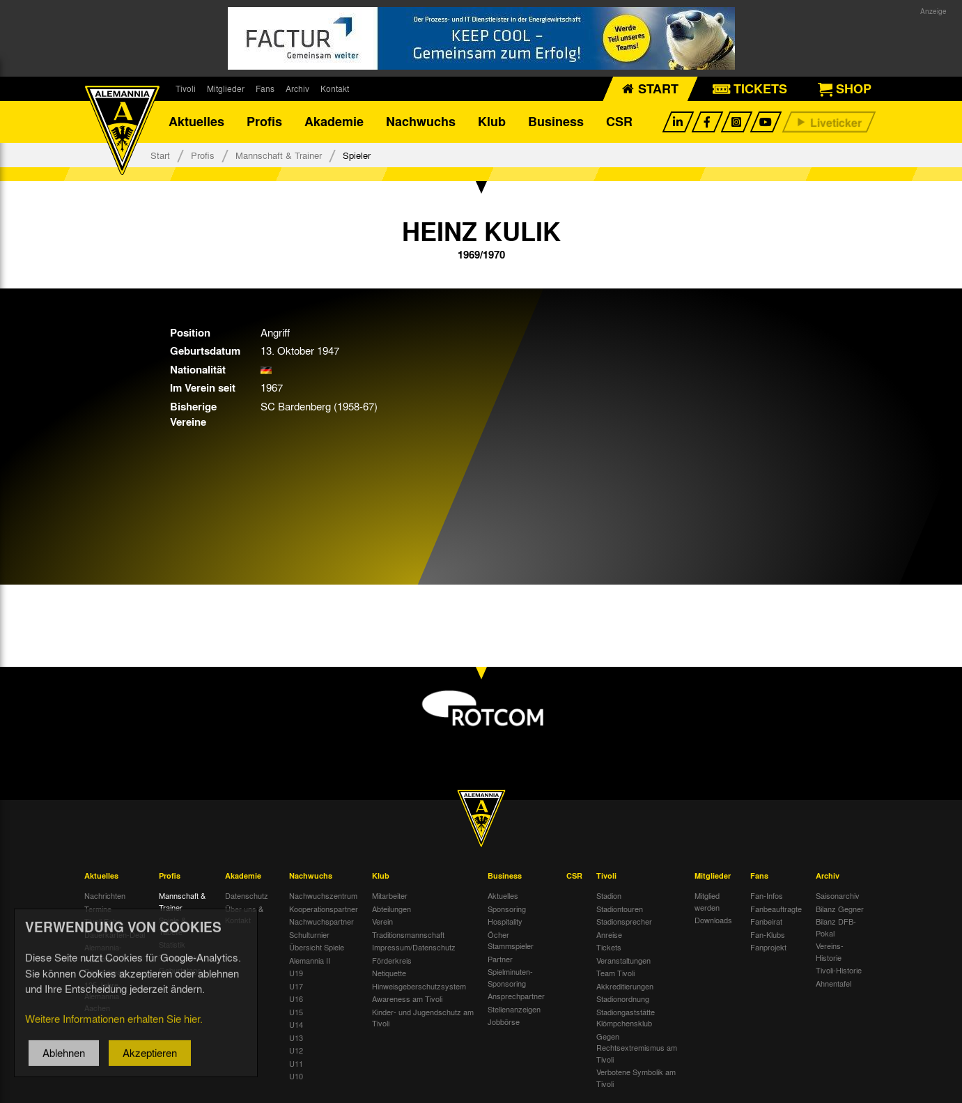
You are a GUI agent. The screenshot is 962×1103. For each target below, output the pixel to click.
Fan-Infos (766, 896)
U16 (296, 999)
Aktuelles (196, 122)
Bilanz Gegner (840, 908)
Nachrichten (104, 896)
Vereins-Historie (830, 952)
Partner (500, 958)
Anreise (609, 934)
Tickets (608, 947)
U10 (296, 1076)
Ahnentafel (833, 983)
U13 (296, 1037)
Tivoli (186, 88)
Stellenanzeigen (514, 1009)
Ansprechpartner (516, 996)
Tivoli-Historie (839, 970)
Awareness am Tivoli (407, 999)
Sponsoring (507, 908)
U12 (296, 1050)
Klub (492, 122)
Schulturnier (309, 934)
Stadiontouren (619, 908)
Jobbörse (504, 1022)
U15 (296, 1011)
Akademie (334, 122)
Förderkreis (392, 960)
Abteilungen (391, 908)
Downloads (713, 920)
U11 (296, 1063)
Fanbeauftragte (776, 908)
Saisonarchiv (838, 896)
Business (556, 122)
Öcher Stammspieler (511, 940)
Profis (264, 122)
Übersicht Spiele (316, 947)
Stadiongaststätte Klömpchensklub (625, 1017)
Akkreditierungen (624, 986)
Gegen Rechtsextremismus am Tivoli (636, 1048)
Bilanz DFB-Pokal (836, 927)
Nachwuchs (421, 122)
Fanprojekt (768, 947)
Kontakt (334, 88)
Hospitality (505, 921)
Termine (97, 908)
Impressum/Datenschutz (414, 947)
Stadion (608, 896)
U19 (296, 973)
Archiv (297, 88)
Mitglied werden (707, 901)
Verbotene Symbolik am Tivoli (636, 1078)
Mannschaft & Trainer (278, 155)
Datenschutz (246, 896)
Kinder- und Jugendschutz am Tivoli (423, 1017)
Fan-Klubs (767, 934)
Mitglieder (226, 88)
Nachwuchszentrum (323, 896)
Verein (382, 921)
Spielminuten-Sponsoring (510, 977)
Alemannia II (309, 960)
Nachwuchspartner (321, 921)
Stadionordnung (622, 999)
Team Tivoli (615, 973)
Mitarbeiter (390, 896)
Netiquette (389, 973)
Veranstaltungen (623, 960)
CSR (619, 122)
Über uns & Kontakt (244, 914)
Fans (265, 88)
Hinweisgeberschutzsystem (419, 986)
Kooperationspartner (323, 908)
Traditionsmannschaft (408, 934)
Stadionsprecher (624, 921)
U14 (296, 1025)
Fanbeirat (766, 921)
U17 (296, 986)
